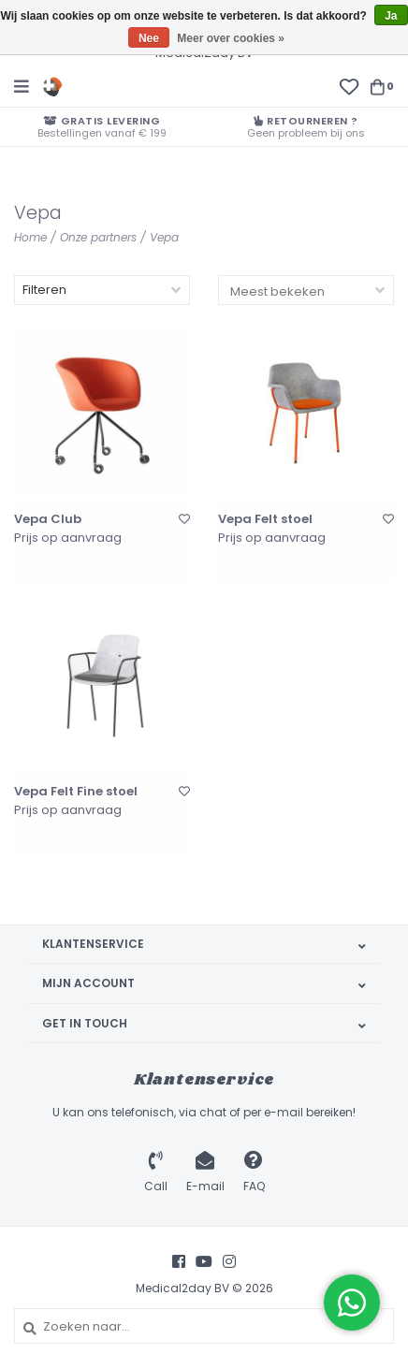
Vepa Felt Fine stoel (76, 791)
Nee (148, 38)
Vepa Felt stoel (265, 519)
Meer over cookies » (230, 38)
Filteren (44, 289)
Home (30, 237)
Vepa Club (47, 519)
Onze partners (98, 237)
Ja (391, 15)
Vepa (164, 237)
